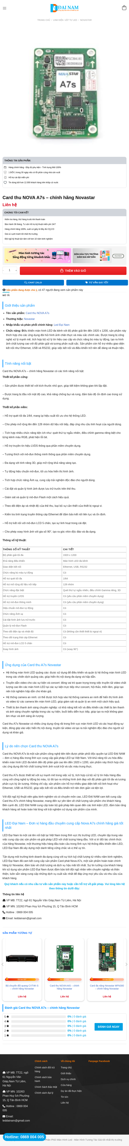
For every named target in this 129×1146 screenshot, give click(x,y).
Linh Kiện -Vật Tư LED (65, 20)
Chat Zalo (33, 282)
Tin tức (64, 1097)
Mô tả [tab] (6, 295)
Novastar (86, 20)
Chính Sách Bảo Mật (46, 1087)
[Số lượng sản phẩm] (9, 270)
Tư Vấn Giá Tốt (96, 282)
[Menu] (5, 8)
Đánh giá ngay (108, 1026)
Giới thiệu (66, 1073)
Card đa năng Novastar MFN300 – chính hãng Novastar (107, 987)
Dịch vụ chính (68, 1079)
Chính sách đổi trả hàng (45, 1069)
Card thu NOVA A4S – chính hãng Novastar (64, 987)
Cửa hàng (66, 1085)
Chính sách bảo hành (43, 1079)
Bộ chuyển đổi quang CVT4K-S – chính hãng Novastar (22, 987)
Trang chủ (43, 20)
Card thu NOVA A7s (37, 313)
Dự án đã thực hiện (71, 1091)
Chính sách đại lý (44, 1092)
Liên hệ (65, 1102)
